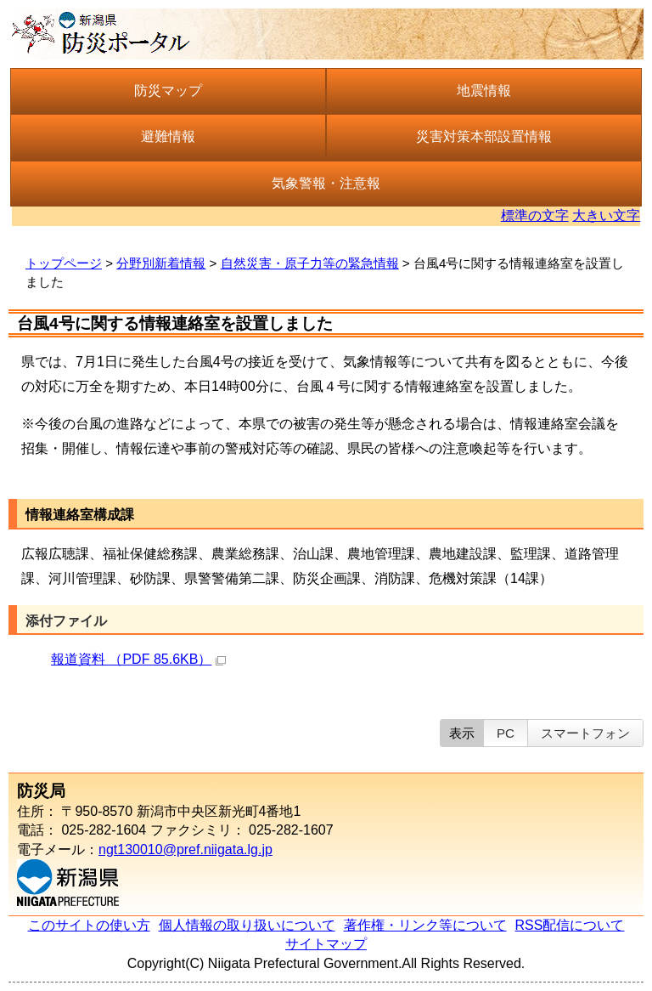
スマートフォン (585, 733)
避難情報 (168, 136)
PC (505, 733)
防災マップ (168, 90)
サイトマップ (326, 944)
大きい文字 (606, 215)
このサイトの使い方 (89, 925)
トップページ (63, 263)
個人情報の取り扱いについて (247, 925)
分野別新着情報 (160, 263)
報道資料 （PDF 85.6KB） (138, 659)
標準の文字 (535, 215)
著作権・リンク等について (425, 925)
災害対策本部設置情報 (484, 136)
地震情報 (484, 90)
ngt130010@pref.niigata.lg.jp (185, 849)
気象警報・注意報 (326, 183)
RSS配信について (570, 925)
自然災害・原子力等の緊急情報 (310, 263)
